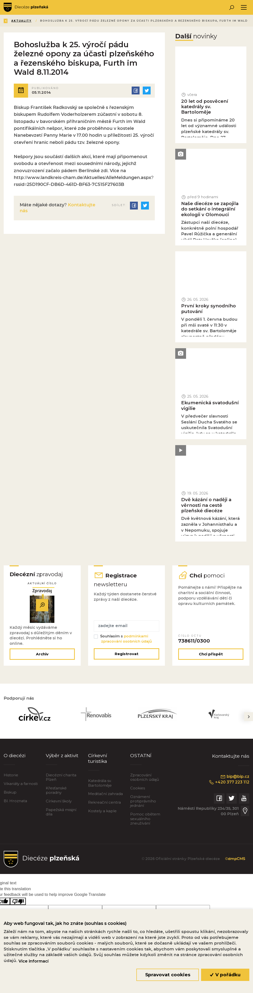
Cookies (137, 788)
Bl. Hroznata (15, 800)
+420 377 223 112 (229, 782)
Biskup (10, 792)
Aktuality (21, 20)
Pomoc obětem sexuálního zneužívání (145, 818)
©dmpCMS (235, 859)
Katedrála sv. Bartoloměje (100, 782)
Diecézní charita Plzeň (61, 777)
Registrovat (126, 653)
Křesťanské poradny (56, 790)
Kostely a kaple (102, 811)
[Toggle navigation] (243, 7)
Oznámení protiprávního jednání (143, 801)
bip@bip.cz (234, 776)
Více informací (33, 961)
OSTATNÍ (140, 755)
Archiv (42, 654)
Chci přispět (211, 654)
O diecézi (15, 755)
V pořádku (225, 975)
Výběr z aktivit (62, 755)
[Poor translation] (18, 901)
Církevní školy (59, 801)
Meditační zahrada (105, 793)
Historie (11, 775)
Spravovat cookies (167, 975)
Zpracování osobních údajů (144, 777)
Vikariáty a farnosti (21, 783)
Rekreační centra (104, 802)
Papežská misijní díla (61, 811)
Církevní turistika (97, 758)
